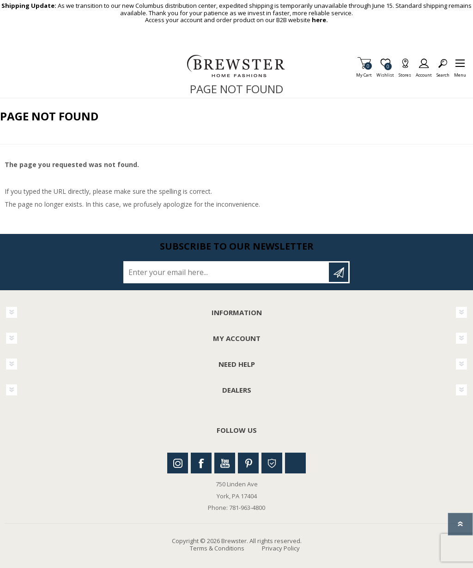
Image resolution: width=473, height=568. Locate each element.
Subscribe (338, 272)
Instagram (177, 463)
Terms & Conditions (217, 548)
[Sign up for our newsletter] (227, 272)
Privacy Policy (281, 548)
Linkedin (295, 463)
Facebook (201, 463)
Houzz (271, 463)
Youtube (224, 463)
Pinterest (248, 463)
